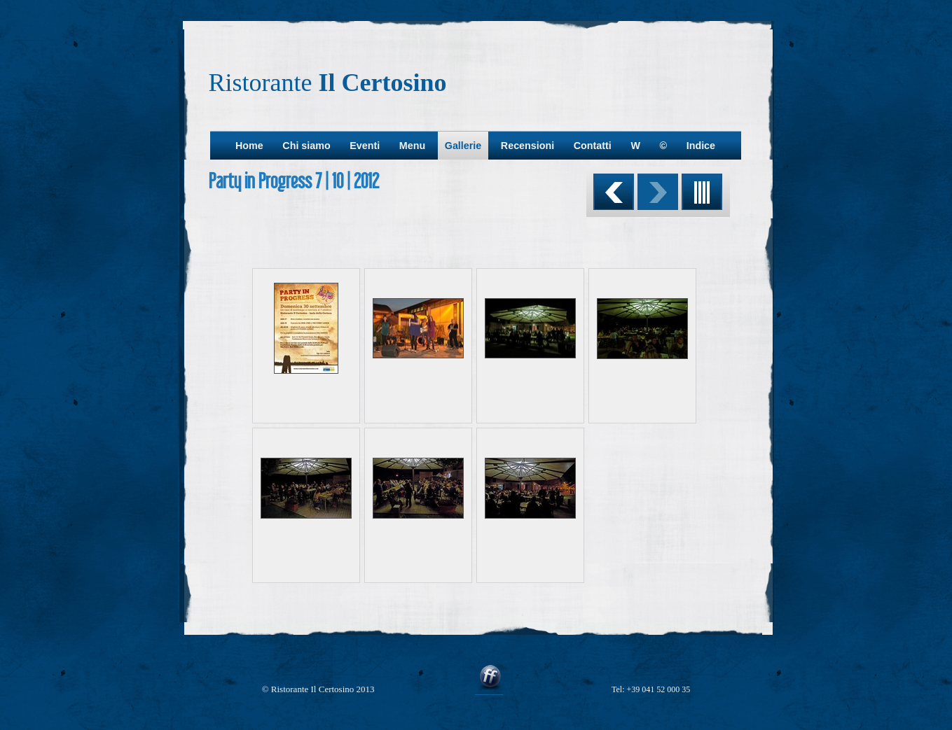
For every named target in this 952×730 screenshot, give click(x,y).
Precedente (613, 191)
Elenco (702, 191)
